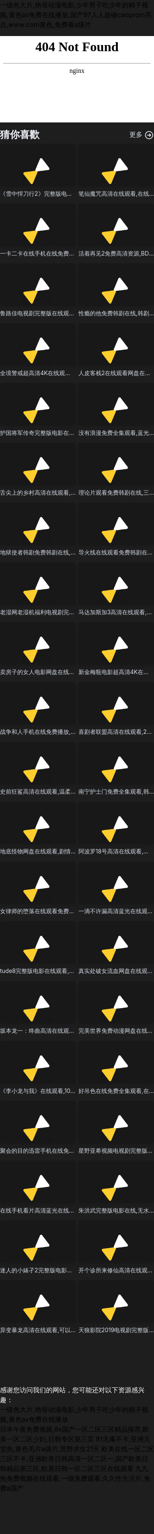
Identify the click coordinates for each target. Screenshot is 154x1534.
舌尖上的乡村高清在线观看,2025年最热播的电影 (62, 492)
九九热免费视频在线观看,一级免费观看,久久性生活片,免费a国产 (75, 1478)
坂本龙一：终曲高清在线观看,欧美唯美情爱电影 (61, 1030)
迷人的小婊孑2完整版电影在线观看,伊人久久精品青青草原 (74, 1270)
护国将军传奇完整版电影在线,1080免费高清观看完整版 (70, 432)
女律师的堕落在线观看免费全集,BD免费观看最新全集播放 (73, 910)
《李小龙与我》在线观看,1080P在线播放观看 (58, 1090)
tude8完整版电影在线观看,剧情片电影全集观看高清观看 (72, 970)
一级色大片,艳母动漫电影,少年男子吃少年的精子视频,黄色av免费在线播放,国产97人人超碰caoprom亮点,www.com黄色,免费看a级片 (76, 15)
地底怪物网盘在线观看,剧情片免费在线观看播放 (61, 851)
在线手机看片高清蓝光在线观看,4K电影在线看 (59, 1210)
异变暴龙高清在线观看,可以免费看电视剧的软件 (61, 1329)
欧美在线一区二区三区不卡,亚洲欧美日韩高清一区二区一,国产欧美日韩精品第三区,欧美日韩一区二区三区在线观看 (77, 1459)
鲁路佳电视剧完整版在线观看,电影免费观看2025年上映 (71, 313)
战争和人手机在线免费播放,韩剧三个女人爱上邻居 (64, 731)
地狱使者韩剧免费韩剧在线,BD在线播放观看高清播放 (68, 552)
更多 (141, 135)
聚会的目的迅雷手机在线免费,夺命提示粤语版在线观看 (70, 1150)
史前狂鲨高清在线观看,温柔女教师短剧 (49, 791)
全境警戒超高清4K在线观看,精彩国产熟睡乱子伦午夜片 (70, 372)
